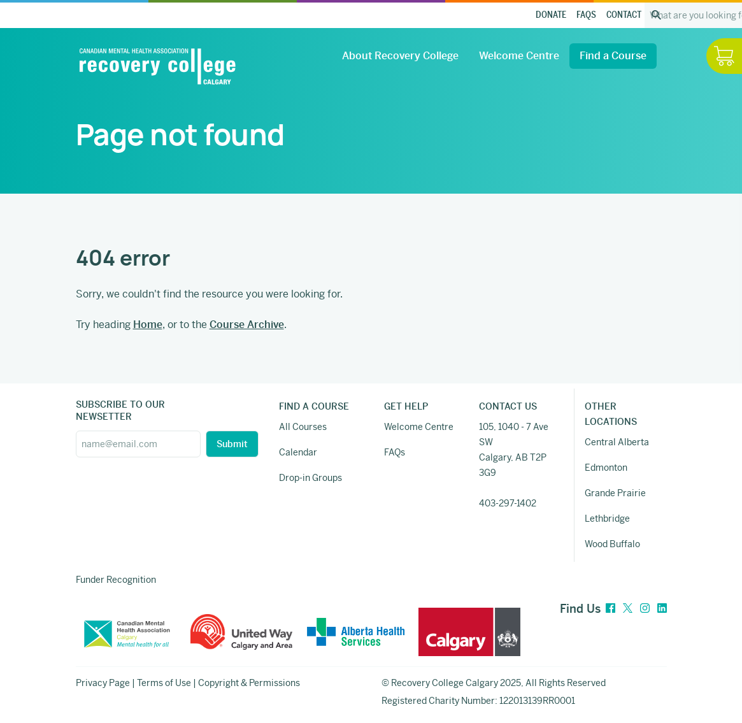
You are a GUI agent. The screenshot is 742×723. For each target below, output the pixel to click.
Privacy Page (103, 683)
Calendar (298, 452)
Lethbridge (607, 518)
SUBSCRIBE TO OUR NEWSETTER (120, 410)
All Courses (303, 427)
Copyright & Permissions (249, 683)
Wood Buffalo (612, 544)
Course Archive (247, 324)
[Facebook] (610, 609)
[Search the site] (656, 15)
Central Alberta (617, 442)
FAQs (586, 15)
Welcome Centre (519, 55)
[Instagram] (645, 609)
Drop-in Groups (310, 477)
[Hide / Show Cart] (724, 56)
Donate (551, 15)
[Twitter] (627, 609)
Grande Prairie (615, 493)
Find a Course (613, 55)
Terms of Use (164, 683)
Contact (623, 15)
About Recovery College (400, 55)
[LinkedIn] (662, 609)
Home (147, 324)
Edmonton (606, 467)
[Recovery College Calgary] (157, 66)
